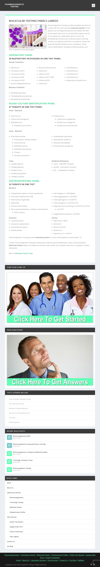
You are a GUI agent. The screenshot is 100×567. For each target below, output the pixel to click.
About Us (10, 488)
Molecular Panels (15, 507)
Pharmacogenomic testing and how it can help (29, 444)
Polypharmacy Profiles (17, 512)
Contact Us (11, 541)
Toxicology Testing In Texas (23, 460)
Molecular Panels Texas (24, 253)
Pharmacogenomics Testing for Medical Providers (30, 452)
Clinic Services (12, 517)
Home (9, 483)
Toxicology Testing (16, 502)
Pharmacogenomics (16, 497)
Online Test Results (16, 522)
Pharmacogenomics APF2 (21, 436)
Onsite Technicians (16, 532)
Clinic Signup (14, 537)
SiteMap (81, 560)
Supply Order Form (16, 527)
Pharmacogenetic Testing (22, 468)
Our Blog (10, 546)
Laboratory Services (14, 493)
